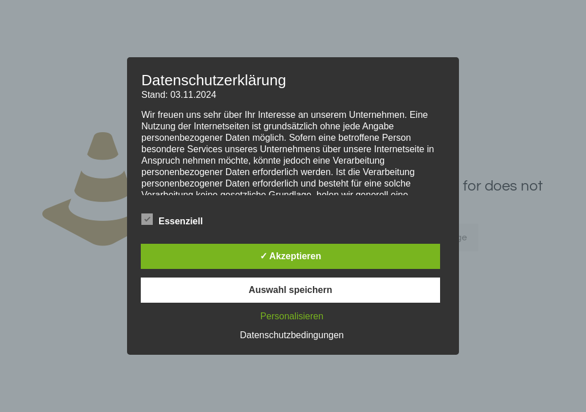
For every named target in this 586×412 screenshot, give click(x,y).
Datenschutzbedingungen (291, 335)
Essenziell (172, 219)
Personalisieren (291, 316)
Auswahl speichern (290, 290)
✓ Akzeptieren (291, 256)
